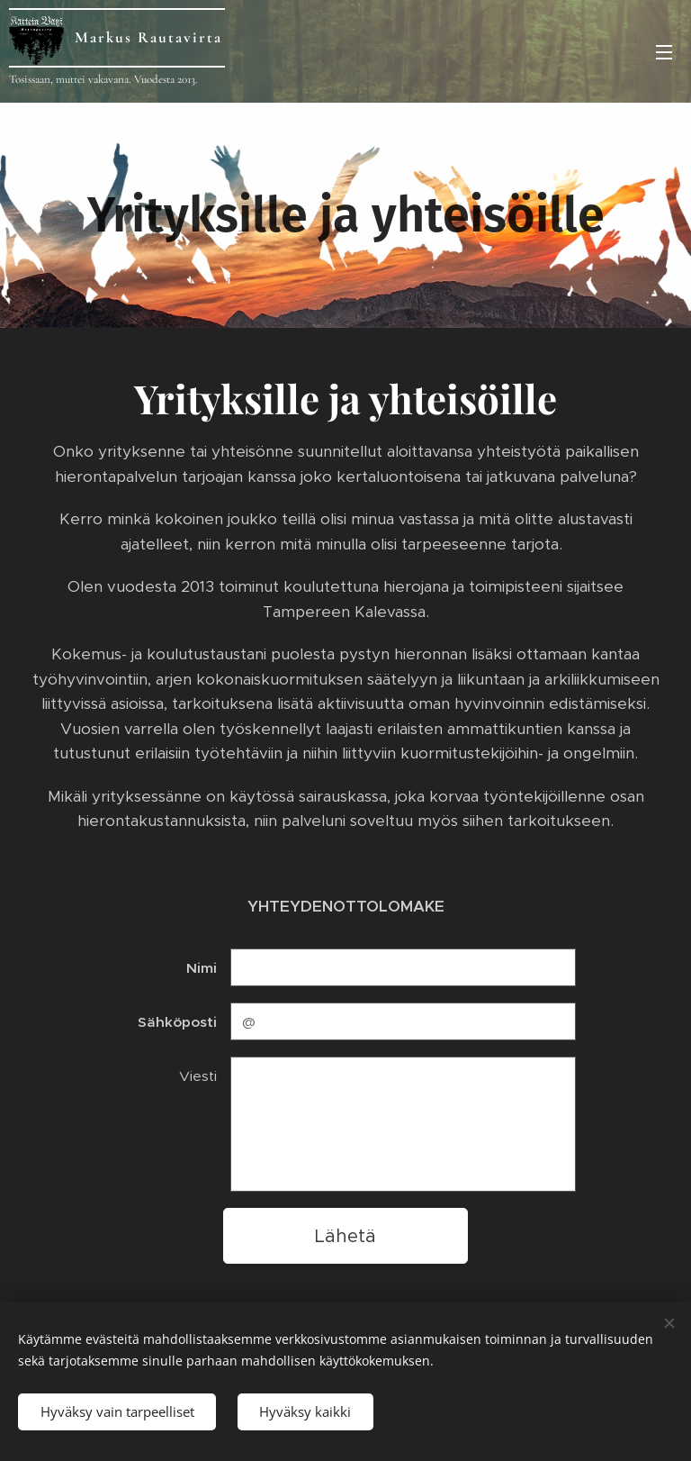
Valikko (664, 52)
